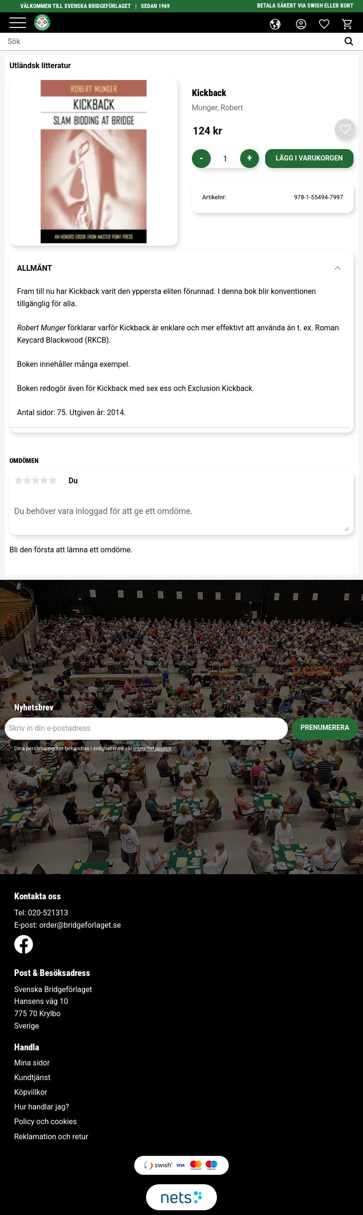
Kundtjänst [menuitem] (32, 1077)
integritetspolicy (152, 748)
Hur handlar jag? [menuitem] (41, 1107)
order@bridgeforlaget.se (80, 925)
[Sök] (351, 41)
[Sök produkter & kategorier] (169, 41)
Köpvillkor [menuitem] (30, 1092)
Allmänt (34, 268)
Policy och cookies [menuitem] (45, 1121)
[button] (17, 23)
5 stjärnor (52, 480)
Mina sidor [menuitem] (32, 1063)
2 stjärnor (27, 480)
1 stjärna (18, 480)
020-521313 (48, 912)
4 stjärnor (44, 480)
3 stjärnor (35, 480)
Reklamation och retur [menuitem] (51, 1137)
